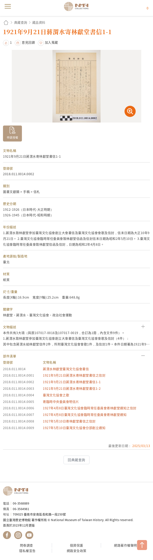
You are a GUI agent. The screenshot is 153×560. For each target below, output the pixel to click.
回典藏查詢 (76, 459)
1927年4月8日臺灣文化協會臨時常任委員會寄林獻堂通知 (85, 414)
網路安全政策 (76, 550)
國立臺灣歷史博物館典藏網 (77, 6)
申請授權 (12, 137)
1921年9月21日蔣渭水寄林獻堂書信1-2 (72, 388)
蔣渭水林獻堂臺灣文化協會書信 (66, 368)
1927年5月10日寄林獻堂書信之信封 (69, 421)
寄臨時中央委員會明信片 (61, 401)
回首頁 (6, 22)
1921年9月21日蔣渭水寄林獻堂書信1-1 (72, 381)
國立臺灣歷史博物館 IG (18, 535)
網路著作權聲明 (125, 545)
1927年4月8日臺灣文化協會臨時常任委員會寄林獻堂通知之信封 (89, 408)
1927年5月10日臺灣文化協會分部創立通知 (74, 427)
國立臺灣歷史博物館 (17, 491)
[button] (76, 327)
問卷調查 (26, 545)
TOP (142, 545)
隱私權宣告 (27, 550)
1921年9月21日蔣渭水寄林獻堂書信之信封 (74, 375)
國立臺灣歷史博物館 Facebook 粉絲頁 (7, 535)
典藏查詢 (20, 22)
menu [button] (8, 6)
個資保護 (76, 545)
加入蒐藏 (51, 42)
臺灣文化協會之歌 (56, 395)
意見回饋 (28, 42)
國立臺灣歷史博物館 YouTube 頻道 (29, 535)
